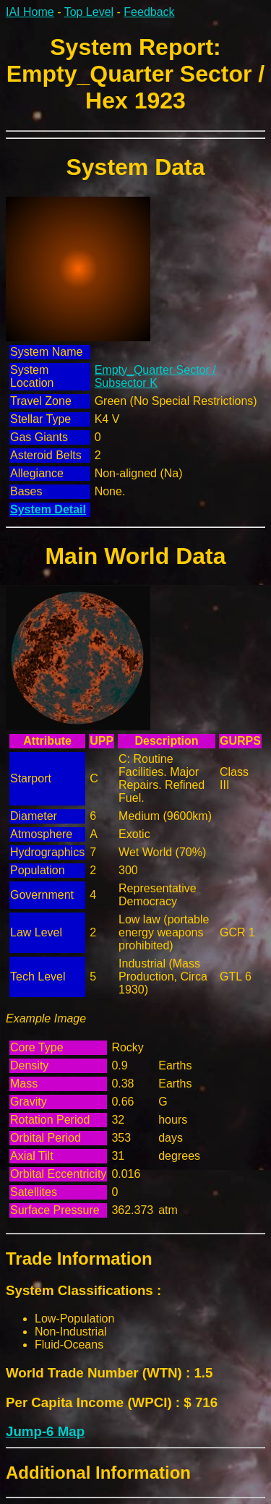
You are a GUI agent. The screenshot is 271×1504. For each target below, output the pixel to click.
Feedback (149, 12)
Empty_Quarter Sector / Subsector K (155, 376)
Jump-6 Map (45, 1431)
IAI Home (30, 12)
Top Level (89, 12)
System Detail (48, 509)
